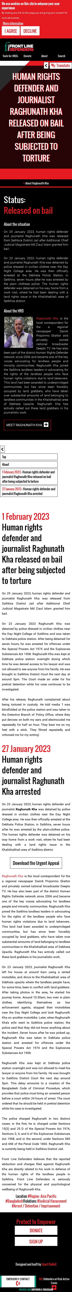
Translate (63, 65)
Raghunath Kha (47, 318)
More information (13, 23)
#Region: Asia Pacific (42, 1196)
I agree (11, 31)
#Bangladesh (14, 1201)
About (5, 464)
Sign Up (36, 1241)
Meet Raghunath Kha (24, 425)
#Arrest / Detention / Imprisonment (36, 1205)
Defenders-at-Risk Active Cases (54, 1281)
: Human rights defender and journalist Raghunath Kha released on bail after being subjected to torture (28, 477)
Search (61, 56)
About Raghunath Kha (37, 183)
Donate (27, 56)
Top (4, 457)
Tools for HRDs (10, 56)
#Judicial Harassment (52, 1201)
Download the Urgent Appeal (36, 863)
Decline (30, 31)
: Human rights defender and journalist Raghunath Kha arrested (28, 491)
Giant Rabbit (49, 1264)
